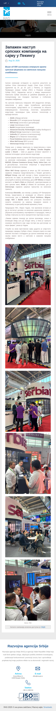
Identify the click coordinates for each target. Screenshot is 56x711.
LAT (5, 3)
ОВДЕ (43, 627)
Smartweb (47, 707)
